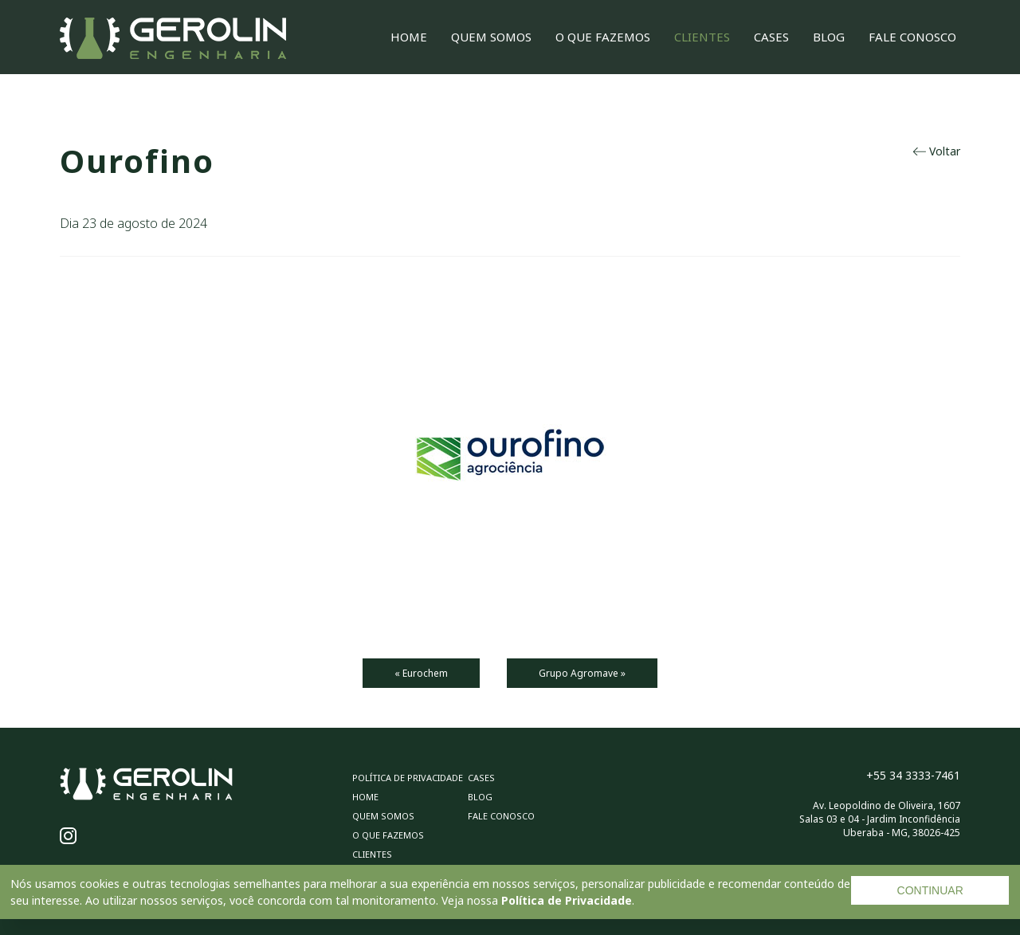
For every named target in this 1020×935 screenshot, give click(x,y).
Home (408, 37)
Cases (771, 37)
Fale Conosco (912, 37)
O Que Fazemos (602, 37)
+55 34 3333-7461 (913, 775)
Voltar (936, 151)
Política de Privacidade (566, 900)
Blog (829, 37)
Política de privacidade (407, 778)
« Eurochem (421, 673)
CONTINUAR (930, 890)
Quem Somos (491, 37)
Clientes (702, 37)
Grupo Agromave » (582, 673)
